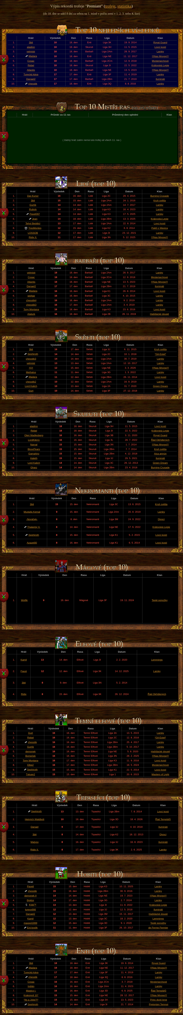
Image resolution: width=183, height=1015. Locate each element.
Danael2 (31, 79)
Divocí (161, 519)
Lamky (160, 51)
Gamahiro (33, 453)
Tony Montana (31, 309)
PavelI (30, 886)
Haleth (33, 458)
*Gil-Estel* (160, 354)
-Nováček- (32, 519)
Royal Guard (160, 42)
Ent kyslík (32, 927)
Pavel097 (34, 214)
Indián (31, 986)
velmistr (31, 51)
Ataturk (31, 314)
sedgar (31, 295)
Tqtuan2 (30, 774)
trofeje (110, 6)
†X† (31, 367)
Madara (33, 56)
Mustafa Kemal (32, 511)
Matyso (35, 842)
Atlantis (31, 70)
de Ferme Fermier (158, 927)
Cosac (30, 61)
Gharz (33, 467)
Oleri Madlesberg (33, 435)
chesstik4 (31, 300)
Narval (33, 444)
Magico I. (31, 990)
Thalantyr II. (33, 527)
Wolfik (24, 600)
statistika (124, 6)
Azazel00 (32, 542)
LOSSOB (33, 232)
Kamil (24, 659)
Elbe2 (30, 765)
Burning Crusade (159, 195)
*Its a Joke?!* (31, 999)
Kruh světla (159, 200)
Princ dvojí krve (158, 999)
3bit (31, 42)
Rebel (31, 65)
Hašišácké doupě (159, 314)
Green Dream (160, 386)
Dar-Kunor (32, 195)
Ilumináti (160, 79)
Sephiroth (32, 354)
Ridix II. (33, 237)
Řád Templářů (163, 819)
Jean (34, 218)
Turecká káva (31, 74)
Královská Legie (160, 65)
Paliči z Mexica (159, 228)
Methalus (31, 372)
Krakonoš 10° (31, 995)
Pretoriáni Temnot (158, 1004)
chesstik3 (31, 304)
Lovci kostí (160, 47)
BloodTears (34, 449)
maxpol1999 (30, 923)
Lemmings (156, 659)
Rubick (33, 209)
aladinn (31, 47)
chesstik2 (31, 381)
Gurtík (32, 205)
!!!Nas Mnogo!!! (160, 56)
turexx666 (30, 909)
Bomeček (30, 756)
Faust (24, 671)
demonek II (30, 895)
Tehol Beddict (32, 223)
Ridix (24, 694)
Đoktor (30, 900)
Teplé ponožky (159, 600)
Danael (34, 826)
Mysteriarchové (160, 61)
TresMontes (34, 228)
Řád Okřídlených (160, 440)
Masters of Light (160, 774)
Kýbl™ (32, 904)
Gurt (31, 390)
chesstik (32, 83)
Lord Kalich (31, 386)
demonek (30, 751)
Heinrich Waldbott (34, 819)
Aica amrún (160, 453)
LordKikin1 (34, 440)
